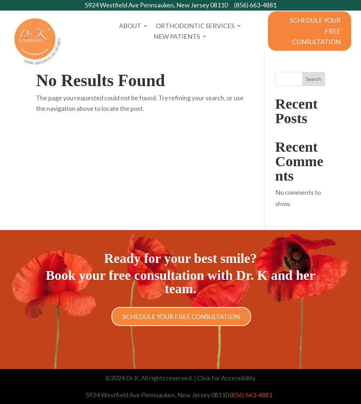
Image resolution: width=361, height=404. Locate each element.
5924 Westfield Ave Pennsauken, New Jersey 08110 (156, 5)
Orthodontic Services (195, 26)
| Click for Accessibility (224, 378)
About (130, 26)
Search (313, 79)
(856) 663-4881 (255, 5)
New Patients (177, 37)
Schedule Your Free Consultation (315, 31)
